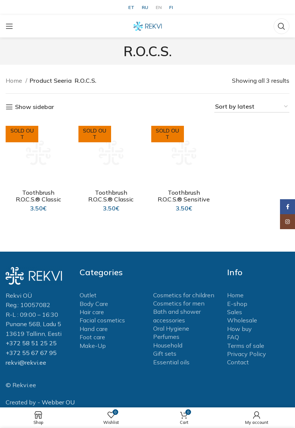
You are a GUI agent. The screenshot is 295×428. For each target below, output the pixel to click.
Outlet (88, 295)
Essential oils (171, 362)
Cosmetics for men (179, 303)
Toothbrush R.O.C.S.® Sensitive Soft (184, 199)
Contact (238, 362)
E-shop (237, 303)
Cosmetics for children (183, 295)
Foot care (92, 337)
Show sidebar (34, 106)
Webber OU (58, 402)
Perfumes (166, 336)
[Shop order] (251, 107)
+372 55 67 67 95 (31, 352)
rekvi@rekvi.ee (26, 362)
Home (15, 80)
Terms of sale (245, 345)
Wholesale (242, 320)
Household (167, 345)
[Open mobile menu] (9, 26)
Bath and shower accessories (177, 316)
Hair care (92, 312)
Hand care (94, 329)
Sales (234, 312)
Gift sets (164, 353)
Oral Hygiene (171, 328)
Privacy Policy (246, 354)
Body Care (94, 303)
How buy (239, 329)
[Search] (281, 26)
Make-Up (93, 345)
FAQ (233, 337)
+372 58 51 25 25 (31, 343)
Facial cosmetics (102, 320)
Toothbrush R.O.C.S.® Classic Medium (38, 199)
